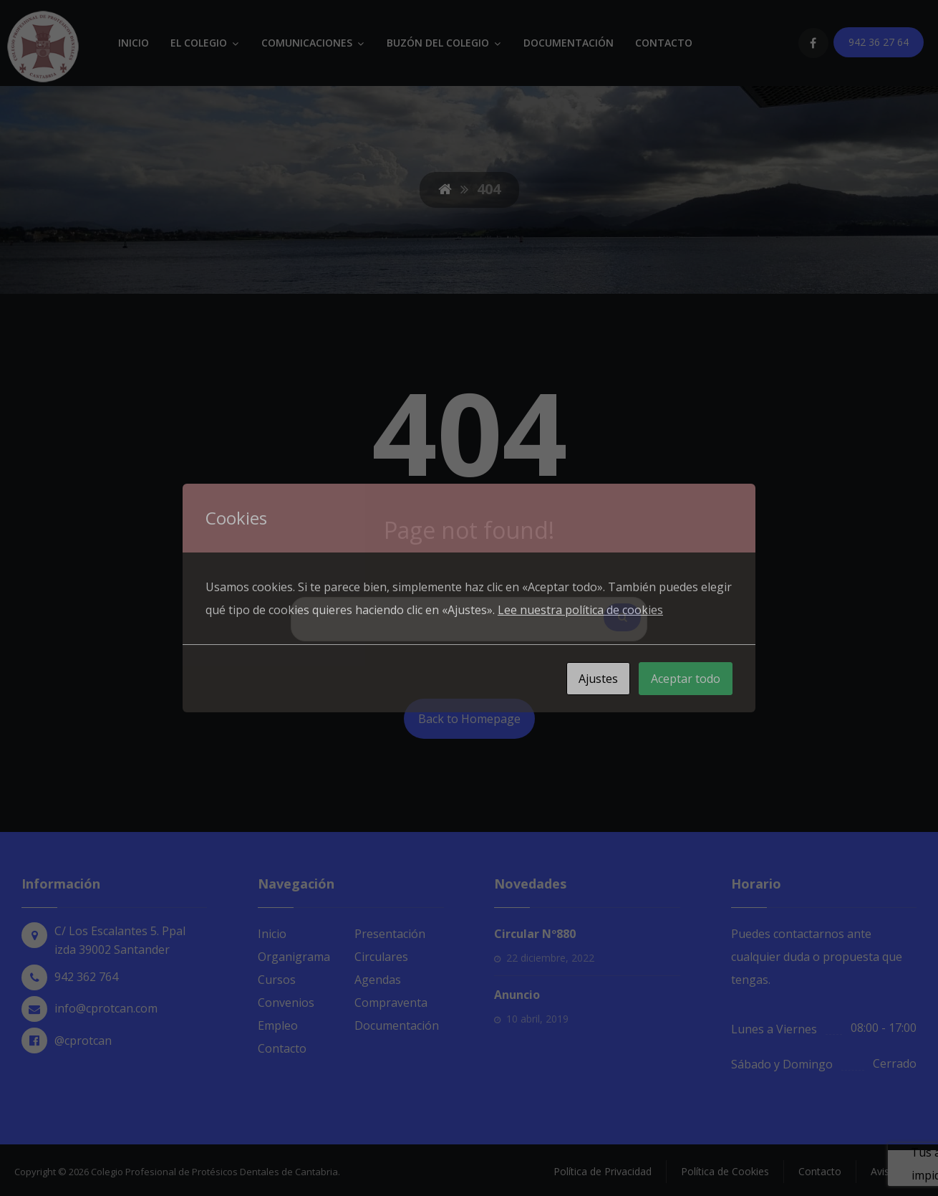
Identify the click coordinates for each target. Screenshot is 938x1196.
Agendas (377, 979)
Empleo (278, 1025)
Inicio (272, 934)
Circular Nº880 (535, 934)
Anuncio (517, 995)
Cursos (277, 979)
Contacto (282, 1048)
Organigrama (294, 957)
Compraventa (390, 1002)
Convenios (286, 1002)
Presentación (389, 934)
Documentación (396, 1025)
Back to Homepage (469, 719)
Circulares (381, 957)
